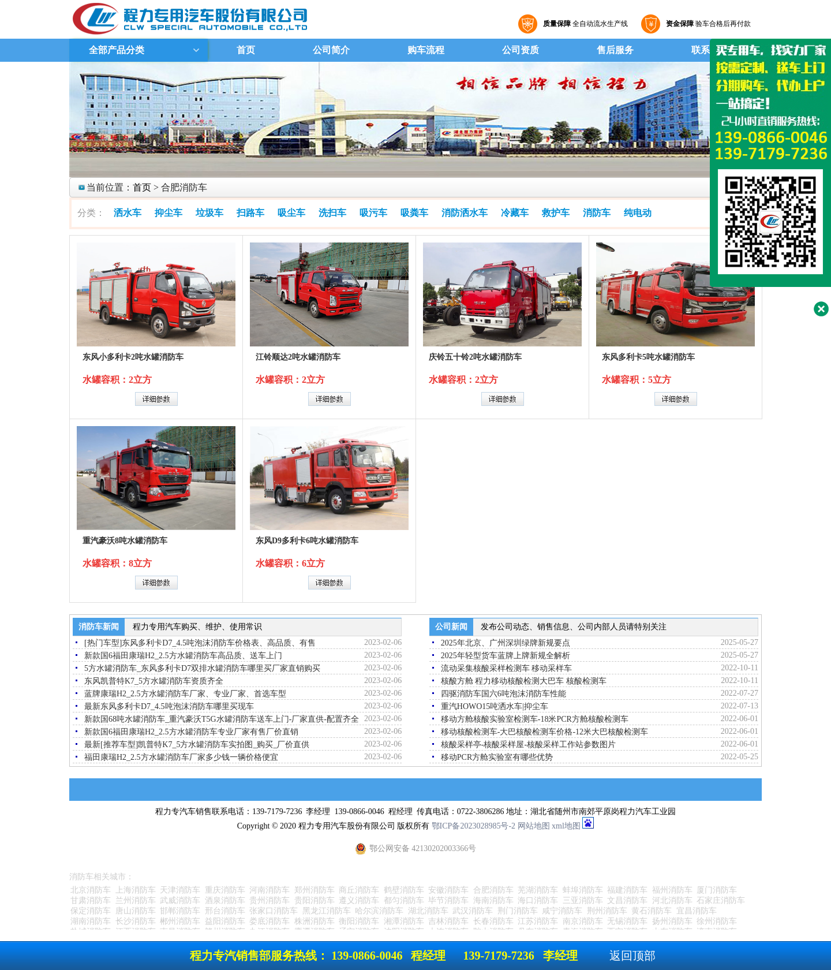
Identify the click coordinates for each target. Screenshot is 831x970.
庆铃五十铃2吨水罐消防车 (475, 357)
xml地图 (566, 826)
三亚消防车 (583, 900)
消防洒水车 (464, 213)
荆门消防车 (517, 910)
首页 (246, 50)
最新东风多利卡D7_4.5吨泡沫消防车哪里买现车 (169, 706)
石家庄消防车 (721, 900)
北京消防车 (90, 890)
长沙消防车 (135, 921)
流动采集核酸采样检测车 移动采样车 (506, 668)
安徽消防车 (448, 890)
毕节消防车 (448, 900)
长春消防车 (493, 921)
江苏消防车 (538, 921)
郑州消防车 (314, 890)
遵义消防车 (359, 900)
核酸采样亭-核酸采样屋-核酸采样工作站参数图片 (528, 744)
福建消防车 (627, 890)
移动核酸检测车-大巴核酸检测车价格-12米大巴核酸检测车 (544, 731)
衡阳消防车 (359, 921)
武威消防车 (180, 900)
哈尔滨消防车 (379, 910)
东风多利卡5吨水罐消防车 (648, 357)
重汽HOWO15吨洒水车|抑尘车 (494, 706)
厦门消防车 (717, 890)
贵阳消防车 (314, 900)
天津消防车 (180, 890)
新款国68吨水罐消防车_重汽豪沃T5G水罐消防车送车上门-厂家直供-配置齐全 (221, 719)
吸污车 (373, 213)
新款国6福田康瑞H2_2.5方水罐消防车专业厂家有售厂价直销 (191, 731)
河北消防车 (672, 900)
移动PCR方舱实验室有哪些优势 (497, 757)
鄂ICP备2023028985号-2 (473, 826)
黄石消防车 (651, 910)
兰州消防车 (135, 900)
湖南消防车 (90, 921)
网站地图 (534, 826)
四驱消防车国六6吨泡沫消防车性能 (503, 693)
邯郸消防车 (180, 910)
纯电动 (638, 213)
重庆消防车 (225, 890)
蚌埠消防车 (583, 890)
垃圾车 (209, 213)
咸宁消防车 (562, 910)
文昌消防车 (627, 900)
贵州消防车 (269, 900)
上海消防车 (135, 890)
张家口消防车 (273, 910)
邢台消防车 (225, 910)
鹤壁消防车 (404, 890)
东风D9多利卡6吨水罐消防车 (307, 540)
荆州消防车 (607, 910)
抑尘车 (168, 213)
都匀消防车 (404, 900)
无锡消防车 (627, 921)
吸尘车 (291, 213)
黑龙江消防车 (326, 910)
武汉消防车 (472, 910)
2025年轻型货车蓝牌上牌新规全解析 (505, 655)
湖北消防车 (428, 910)
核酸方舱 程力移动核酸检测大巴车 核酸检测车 (524, 681)
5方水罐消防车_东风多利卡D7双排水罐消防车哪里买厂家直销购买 (202, 668)
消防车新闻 (98, 626)
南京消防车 (583, 921)
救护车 (556, 213)
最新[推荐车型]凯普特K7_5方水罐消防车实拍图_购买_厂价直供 (196, 744)
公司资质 (520, 50)
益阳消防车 (225, 921)
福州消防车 (672, 890)
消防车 (597, 213)
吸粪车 (414, 213)
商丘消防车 (359, 890)
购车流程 (425, 50)
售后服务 (615, 50)
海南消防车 (493, 900)
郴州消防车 (180, 921)
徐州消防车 (717, 921)
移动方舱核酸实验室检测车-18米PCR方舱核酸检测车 (534, 719)
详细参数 (156, 399)
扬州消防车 (672, 921)
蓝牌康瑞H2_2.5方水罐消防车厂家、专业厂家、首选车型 (185, 693)
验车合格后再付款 (707, 24)
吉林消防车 (448, 921)
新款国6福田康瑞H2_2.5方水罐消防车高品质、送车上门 (183, 655)
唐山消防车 (135, 910)
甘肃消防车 (90, 900)
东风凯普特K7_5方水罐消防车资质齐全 (153, 681)
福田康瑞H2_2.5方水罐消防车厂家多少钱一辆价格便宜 (181, 757)
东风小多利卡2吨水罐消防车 (133, 357)
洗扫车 (332, 213)
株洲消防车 (314, 921)
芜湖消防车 (538, 890)
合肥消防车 (493, 890)
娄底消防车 (269, 921)
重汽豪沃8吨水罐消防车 (125, 540)
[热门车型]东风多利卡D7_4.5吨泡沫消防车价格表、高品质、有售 (200, 643)
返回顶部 (632, 955)
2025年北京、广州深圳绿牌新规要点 (505, 643)
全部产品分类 (115, 50)
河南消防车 (269, 890)
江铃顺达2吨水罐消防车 (298, 357)
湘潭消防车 (404, 921)
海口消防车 (538, 900)
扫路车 (250, 213)
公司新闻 (451, 626)
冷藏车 (515, 213)
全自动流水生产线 (584, 24)
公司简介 (331, 50)
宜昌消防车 (696, 910)
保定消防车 (90, 910)
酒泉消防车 (225, 900)
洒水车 (127, 213)
